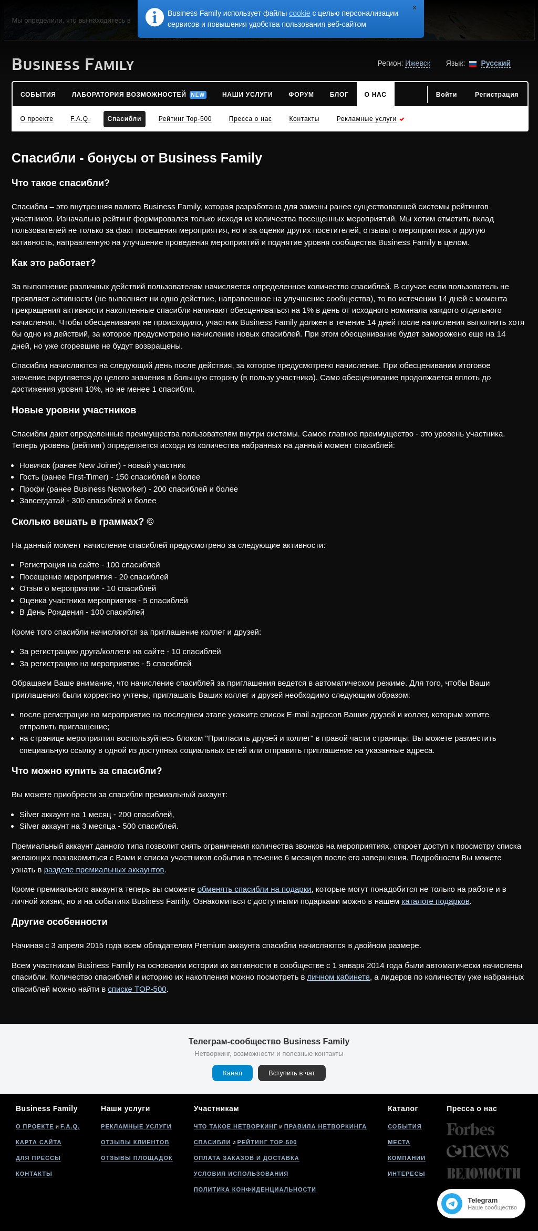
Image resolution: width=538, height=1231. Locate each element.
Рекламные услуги (136, 1126)
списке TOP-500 (137, 988)
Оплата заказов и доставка (246, 1158)
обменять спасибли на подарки (255, 888)
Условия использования (241, 1174)
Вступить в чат (291, 1073)
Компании (407, 1158)
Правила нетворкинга (325, 1126)
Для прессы (38, 1158)
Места (399, 1142)
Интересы (406, 1174)
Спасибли (212, 1142)
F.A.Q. (70, 1126)
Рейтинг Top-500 (267, 1142)
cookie (299, 13)
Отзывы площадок (137, 1158)
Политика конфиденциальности (255, 1189)
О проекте (35, 1126)
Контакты (34, 1174)
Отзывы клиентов (135, 1142)
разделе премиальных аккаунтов (104, 869)
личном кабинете (338, 976)
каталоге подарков (435, 901)
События (404, 1126)
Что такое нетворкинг (236, 1126)
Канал (232, 1073)
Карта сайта (38, 1142)
